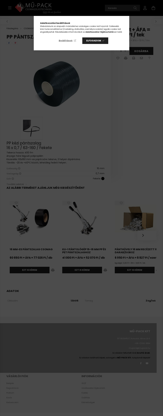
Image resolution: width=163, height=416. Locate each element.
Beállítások (66, 40)
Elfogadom (93, 40)
